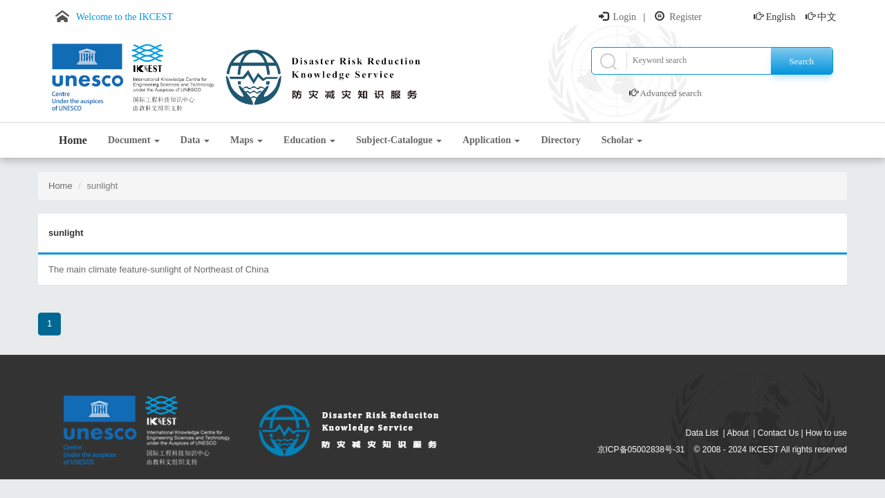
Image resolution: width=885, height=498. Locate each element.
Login (624, 17)
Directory (560, 140)
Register (685, 17)
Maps (246, 140)
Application (492, 140)
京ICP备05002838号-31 (641, 449)
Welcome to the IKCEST (124, 17)
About (737, 433)
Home (73, 140)
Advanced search (671, 93)
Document (134, 140)
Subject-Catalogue (399, 140)
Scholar (622, 140)
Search (802, 61)
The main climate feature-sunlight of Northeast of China (158, 269)
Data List (702, 433)
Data (194, 140)
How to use (826, 433)
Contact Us (778, 433)
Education (309, 140)
